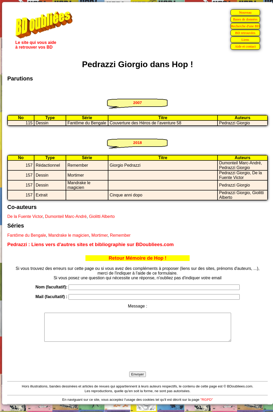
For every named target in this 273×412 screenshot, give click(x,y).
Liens (245, 40)
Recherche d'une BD (245, 26)
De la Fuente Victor (25, 216)
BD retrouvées (245, 33)
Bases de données (245, 19)
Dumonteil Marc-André (66, 216)
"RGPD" (206, 405)
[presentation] (137, 362)
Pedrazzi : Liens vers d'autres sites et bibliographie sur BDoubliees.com (90, 244)
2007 (137, 102)
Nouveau (245, 12)
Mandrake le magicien (68, 235)
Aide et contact (245, 46)
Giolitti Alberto (102, 216)
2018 (137, 142)
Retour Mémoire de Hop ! (137, 258)
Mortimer (99, 235)
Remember (120, 235)
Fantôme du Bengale (26, 235)
